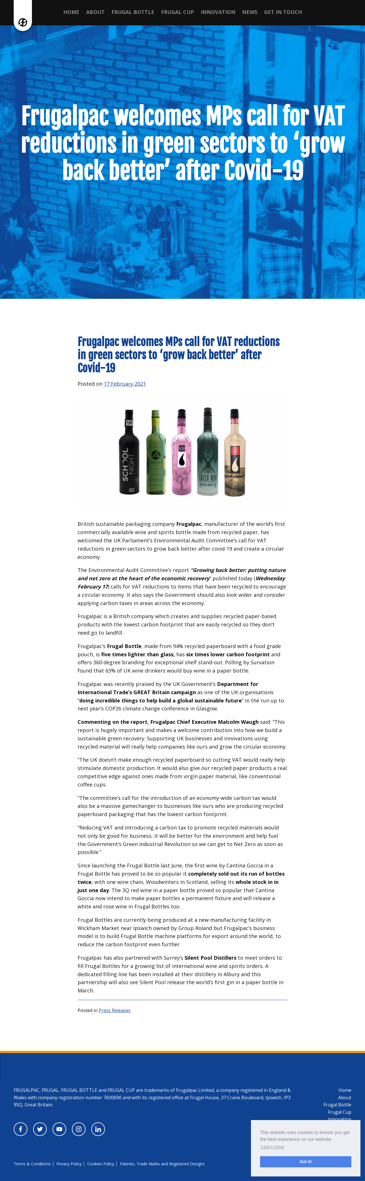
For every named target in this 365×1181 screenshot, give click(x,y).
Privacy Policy (69, 1163)
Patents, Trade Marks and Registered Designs (162, 1163)
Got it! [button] (306, 1161)
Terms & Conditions (32, 1163)
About (95, 12)
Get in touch (283, 12)
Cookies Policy (100, 1163)
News (249, 12)
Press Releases (115, 1010)
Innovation (218, 12)
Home (71, 12)
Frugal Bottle (132, 12)
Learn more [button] (272, 1147)
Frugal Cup (177, 12)
